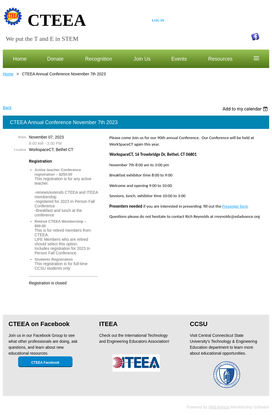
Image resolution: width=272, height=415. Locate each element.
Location (20, 150)
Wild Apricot (219, 407)
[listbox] (245, 108)
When (22, 137)
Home (8, 74)
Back (7, 107)
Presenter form (235, 206)
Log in (158, 20)
